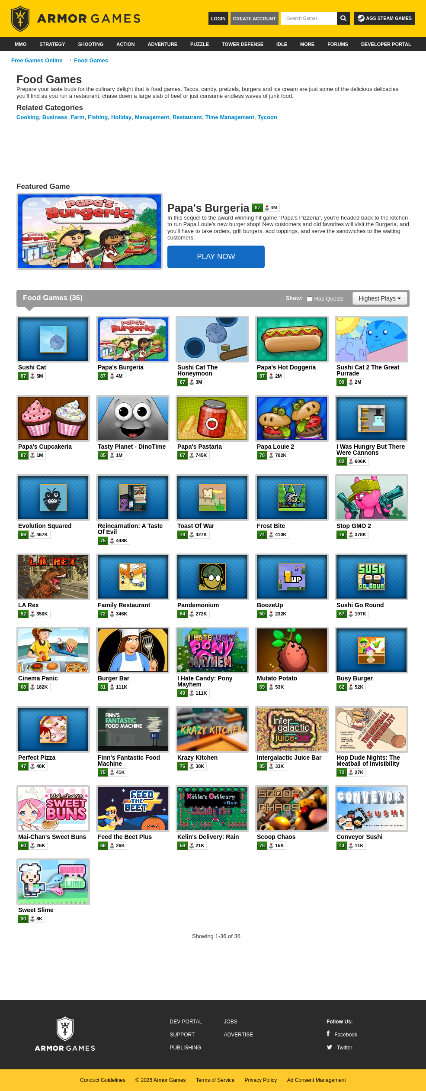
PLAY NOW (216, 257)
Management (152, 117)
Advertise (238, 1035)
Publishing (186, 1048)
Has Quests (325, 298)
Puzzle (199, 44)
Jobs (230, 1022)
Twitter (339, 1048)
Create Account (254, 18)
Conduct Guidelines (102, 1080)
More (307, 44)
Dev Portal (186, 1022)
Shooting (90, 44)
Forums (337, 44)
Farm (77, 117)
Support (182, 1035)
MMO (20, 44)
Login (218, 18)
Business (54, 117)
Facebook (342, 1035)
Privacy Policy (261, 1080)
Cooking (27, 117)
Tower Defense (242, 44)
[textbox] (309, 18)
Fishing (98, 117)
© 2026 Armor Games (160, 1080)
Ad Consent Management (316, 1080)
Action (125, 44)
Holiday (121, 117)
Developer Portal (386, 44)
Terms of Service (215, 1080)
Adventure (162, 44)
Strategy (52, 44)
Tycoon (267, 117)
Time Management (229, 117)
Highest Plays (380, 298)
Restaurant (187, 117)
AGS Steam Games (385, 18)
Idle (281, 44)
